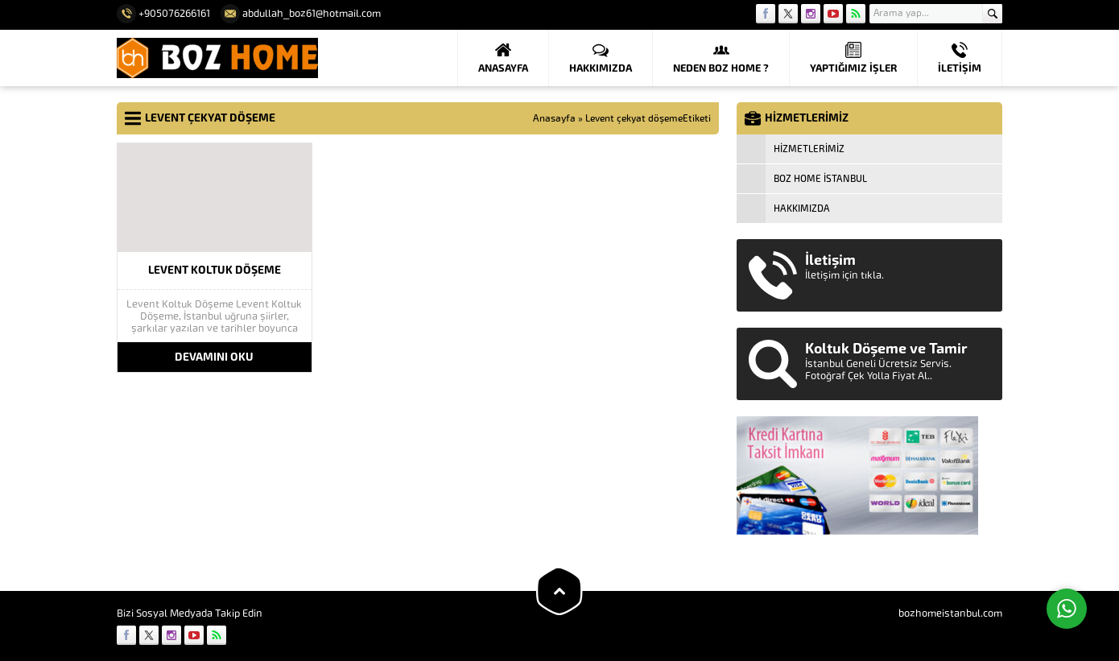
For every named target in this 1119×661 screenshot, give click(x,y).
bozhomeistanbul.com (950, 613)
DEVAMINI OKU (214, 357)
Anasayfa (554, 118)
